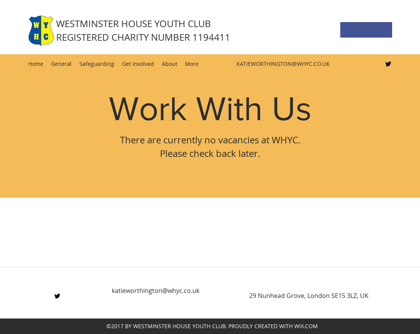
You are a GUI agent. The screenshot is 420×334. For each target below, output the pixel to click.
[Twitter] (388, 64)
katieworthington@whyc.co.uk (155, 290)
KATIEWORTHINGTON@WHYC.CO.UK (283, 63)
